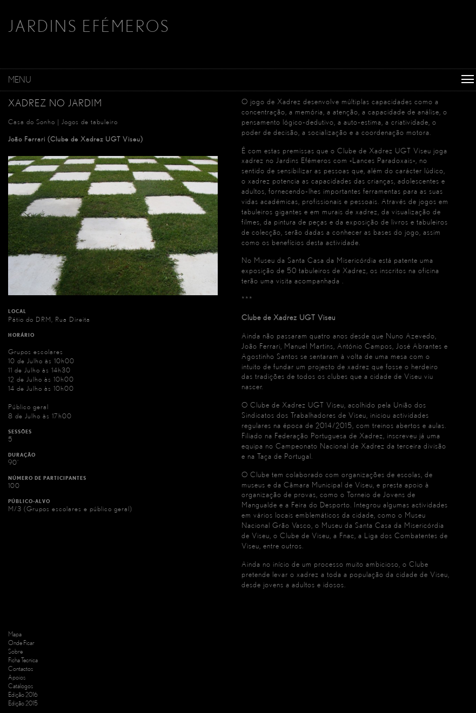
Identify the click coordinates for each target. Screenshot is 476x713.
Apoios (16, 677)
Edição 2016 (23, 694)
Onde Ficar (21, 643)
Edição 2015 (23, 703)
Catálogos (20, 686)
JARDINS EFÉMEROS (89, 26)
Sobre (15, 651)
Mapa (15, 634)
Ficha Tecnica (23, 660)
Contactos (20, 668)
